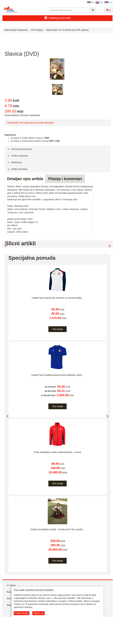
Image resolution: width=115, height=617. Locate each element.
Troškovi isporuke (17, 156)
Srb (90, 2)
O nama (11, 585)
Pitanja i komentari (65, 179)
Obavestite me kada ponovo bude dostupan (30, 122)
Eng (99, 2)
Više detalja (57, 329)
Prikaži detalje (21, 613)
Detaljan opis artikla (25, 179)
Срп (108, 2)
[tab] (57, 149)
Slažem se (39, 613)
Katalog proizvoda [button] (57, 18)
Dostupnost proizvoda (19, 149)
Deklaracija (14, 162)
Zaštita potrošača (17, 169)
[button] (4, 244)
